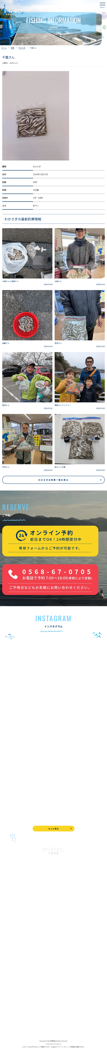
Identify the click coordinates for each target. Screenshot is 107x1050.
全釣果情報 (7, 937)
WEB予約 (6, 998)
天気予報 (6, 1017)
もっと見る (53, 828)
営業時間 (9, 971)
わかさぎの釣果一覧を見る (53, 479)
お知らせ (6, 990)
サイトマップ (8, 1030)
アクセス (6, 977)
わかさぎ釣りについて (12, 925)
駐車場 (5, 984)
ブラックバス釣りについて (13, 912)
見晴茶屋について (10, 965)
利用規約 (72, 1047)
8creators (57, 1044)
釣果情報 (9, 918)
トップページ (8, 900)
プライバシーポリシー (12, 1023)
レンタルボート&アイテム (13, 944)
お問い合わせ (8, 1005)
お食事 (5, 952)
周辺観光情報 (8, 1011)
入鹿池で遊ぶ (8, 906)
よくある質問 (8, 958)
